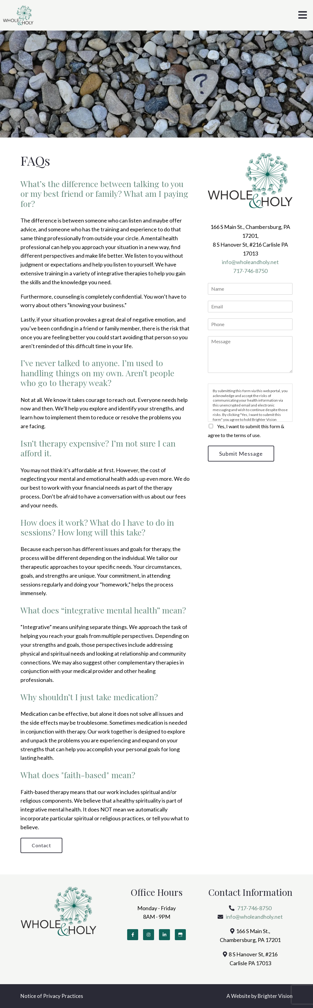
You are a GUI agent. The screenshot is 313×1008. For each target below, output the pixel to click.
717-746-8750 (250, 270)
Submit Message (241, 453)
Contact (41, 845)
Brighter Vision (275, 996)
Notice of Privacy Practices (51, 996)
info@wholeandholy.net (250, 262)
